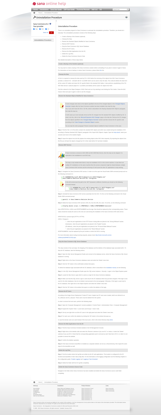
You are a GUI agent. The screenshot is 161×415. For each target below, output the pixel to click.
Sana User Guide (56, 9)
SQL (36, 29)
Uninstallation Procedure (42, 40)
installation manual (111, 267)
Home (35, 9)
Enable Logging (75, 359)
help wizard (117, 132)
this (101, 70)
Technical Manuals (83, 9)
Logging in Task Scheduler (90, 359)
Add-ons (94, 9)
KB (101, 9)
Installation (44, 9)
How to (40, 13)
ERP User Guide (69, 9)
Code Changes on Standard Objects (85, 122)
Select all (45, 32)
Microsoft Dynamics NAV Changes (90, 117)
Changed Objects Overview (90, 120)
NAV (42, 29)
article (111, 320)
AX (48, 29)
